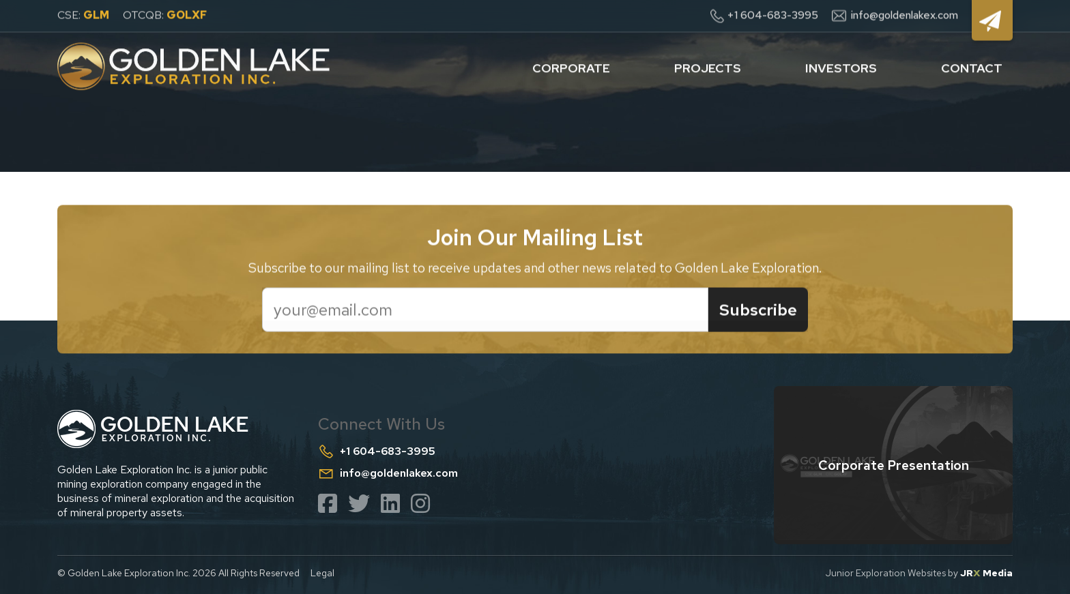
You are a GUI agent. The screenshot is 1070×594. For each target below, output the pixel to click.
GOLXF (187, 14)
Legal (322, 573)
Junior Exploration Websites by (919, 573)
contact (971, 66)
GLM (96, 14)
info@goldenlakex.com (904, 14)
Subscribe (758, 310)
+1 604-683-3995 (772, 14)
